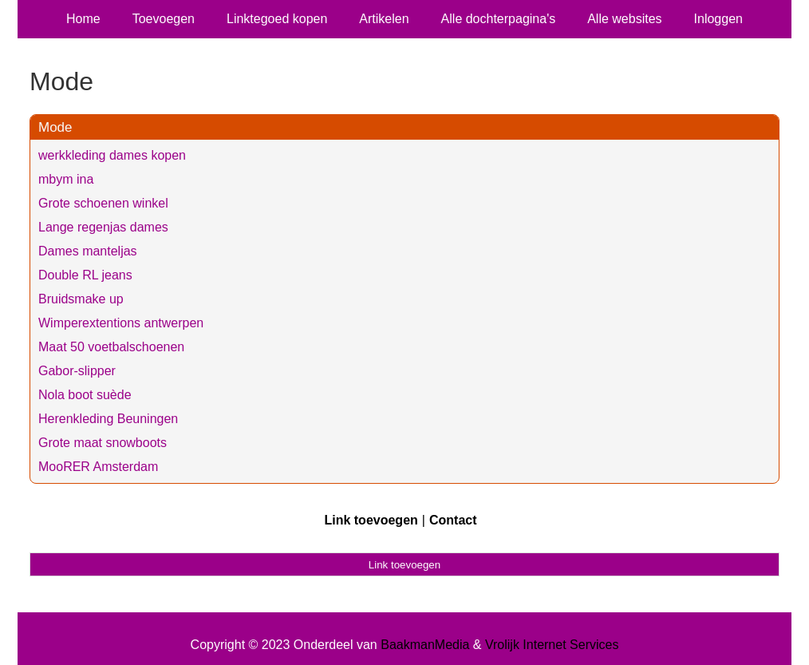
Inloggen (718, 19)
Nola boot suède (85, 395)
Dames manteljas (87, 251)
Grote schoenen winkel (103, 203)
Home (83, 19)
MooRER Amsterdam (98, 466)
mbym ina (65, 179)
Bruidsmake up (81, 299)
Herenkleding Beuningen (108, 419)
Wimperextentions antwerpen (120, 323)
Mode (55, 127)
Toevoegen (163, 19)
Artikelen (383, 19)
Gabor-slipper (77, 371)
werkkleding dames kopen (112, 155)
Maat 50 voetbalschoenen (111, 347)
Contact (453, 520)
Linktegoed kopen (277, 19)
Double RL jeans (85, 275)
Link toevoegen (370, 520)
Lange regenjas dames (103, 227)
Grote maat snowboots (102, 442)
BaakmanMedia (425, 644)
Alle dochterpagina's (498, 19)
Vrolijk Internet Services (551, 644)
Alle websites (624, 19)
